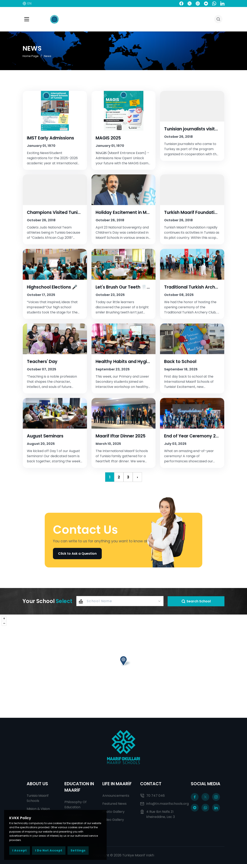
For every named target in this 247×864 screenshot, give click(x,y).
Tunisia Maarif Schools (38, 798)
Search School (196, 601)
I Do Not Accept (48, 850)
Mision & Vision (38, 808)
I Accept (19, 850)
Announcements (115, 795)
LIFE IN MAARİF (117, 784)
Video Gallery (113, 819)
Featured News (114, 803)
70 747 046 (152, 795)
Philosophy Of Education (75, 804)
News (47, 56)
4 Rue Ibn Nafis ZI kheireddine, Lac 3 (157, 814)
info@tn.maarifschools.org (161, 803)
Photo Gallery (113, 811)
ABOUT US (37, 784)
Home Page (31, 56)
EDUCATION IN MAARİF (79, 787)
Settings (78, 850)
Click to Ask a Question (77, 553)
